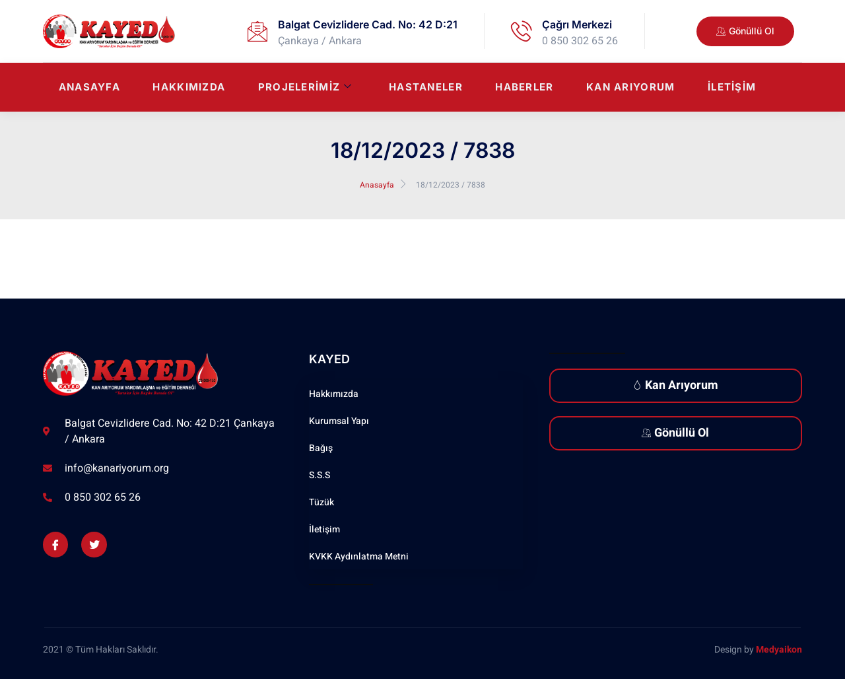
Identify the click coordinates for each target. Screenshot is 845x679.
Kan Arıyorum (630, 87)
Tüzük (321, 502)
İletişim (732, 87)
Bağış (321, 448)
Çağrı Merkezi (577, 24)
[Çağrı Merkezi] (521, 31)
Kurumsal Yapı (339, 421)
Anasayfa (87, 87)
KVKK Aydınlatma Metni (359, 556)
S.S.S (319, 475)
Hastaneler (424, 87)
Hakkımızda (187, 87)
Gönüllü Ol (675, 433)
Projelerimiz (303, 87)
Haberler (523, 87)
